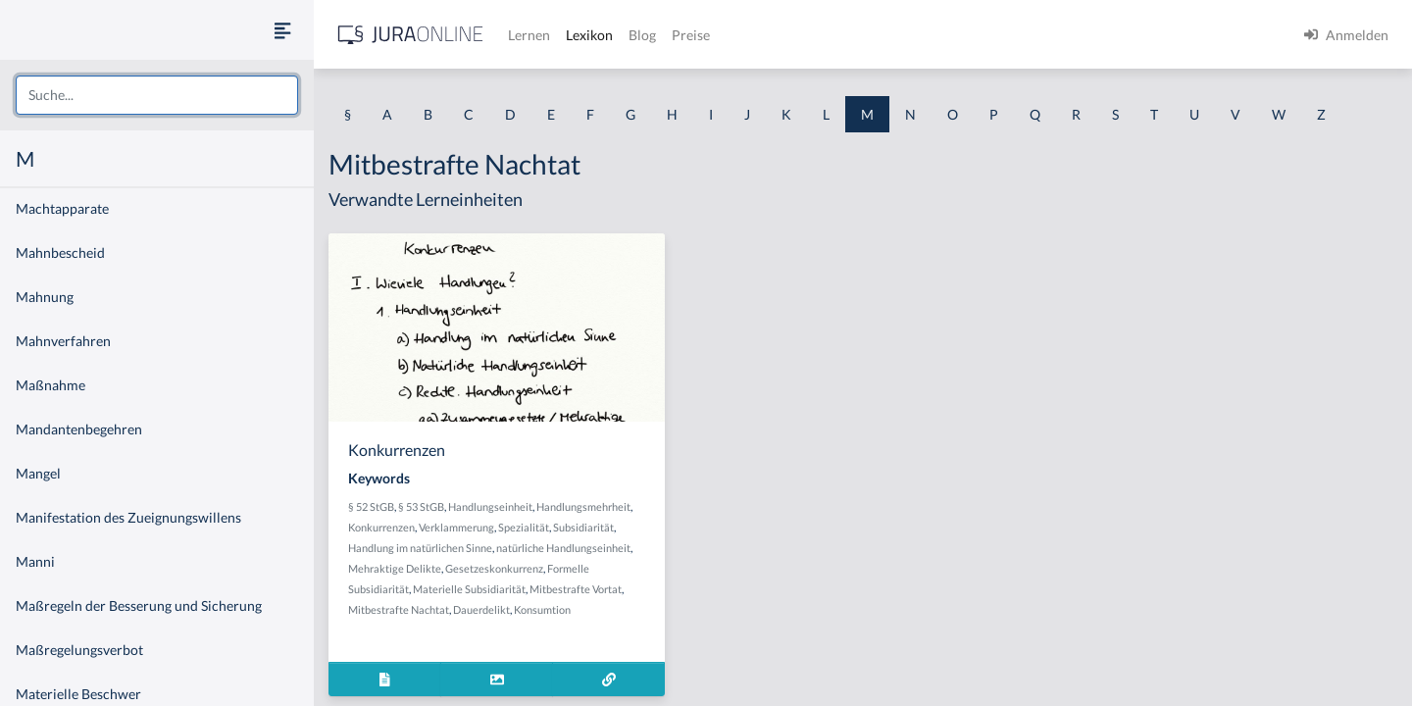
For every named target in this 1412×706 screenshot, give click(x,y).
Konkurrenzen (381, 527)
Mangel (38, 473)
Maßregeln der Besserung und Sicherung (139, 605)
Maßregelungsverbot (79, 649)
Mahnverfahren (63, 340)
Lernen (529, 34)
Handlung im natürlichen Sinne (420, 547)
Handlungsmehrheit (583, 506)
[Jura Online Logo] (410, 35)
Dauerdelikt (481, 609)
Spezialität (523, 527)
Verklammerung (456, 527)
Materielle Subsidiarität (469, 588)
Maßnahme (50, 385)
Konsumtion (542, 609)
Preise (691, 34)
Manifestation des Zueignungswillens (128, 517)
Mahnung (45, 296)
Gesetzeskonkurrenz (494, 568)
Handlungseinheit (490, 506)
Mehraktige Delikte (394, 568)
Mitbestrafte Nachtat (398, 609)
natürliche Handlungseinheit (563, 547)
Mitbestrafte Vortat (576, 588)
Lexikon (589, 34)
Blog (642, 34)
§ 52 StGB (371, 506)
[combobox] (157, 95)
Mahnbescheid (60, 252)
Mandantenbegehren (79, 429)
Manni (35, 561)
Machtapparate (62, 208)
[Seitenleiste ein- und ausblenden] (282, 30)
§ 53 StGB (421, 506)
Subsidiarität (583, 527)
